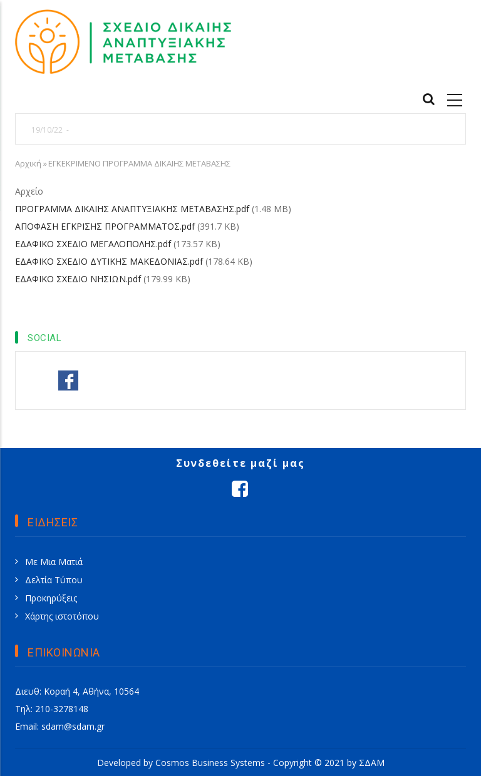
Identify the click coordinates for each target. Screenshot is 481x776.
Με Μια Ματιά (54, 562)
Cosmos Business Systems (210, 762)
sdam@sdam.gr (73, 726)
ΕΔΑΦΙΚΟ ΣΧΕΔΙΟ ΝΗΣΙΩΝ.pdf (78, 279)
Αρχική (28, 163)
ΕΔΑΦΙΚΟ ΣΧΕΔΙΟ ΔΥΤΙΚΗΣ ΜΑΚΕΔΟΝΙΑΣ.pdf (109, 261)
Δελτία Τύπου (54, 580)
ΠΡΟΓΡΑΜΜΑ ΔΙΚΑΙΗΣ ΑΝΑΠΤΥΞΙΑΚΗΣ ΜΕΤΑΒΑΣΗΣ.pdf (132, 209)
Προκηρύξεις (51, 598)
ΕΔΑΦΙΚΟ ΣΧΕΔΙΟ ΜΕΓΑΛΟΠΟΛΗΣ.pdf (93, 244)
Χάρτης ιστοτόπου (62, 616)
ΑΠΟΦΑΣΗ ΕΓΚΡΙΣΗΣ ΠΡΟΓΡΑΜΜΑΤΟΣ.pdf (105, 226)
